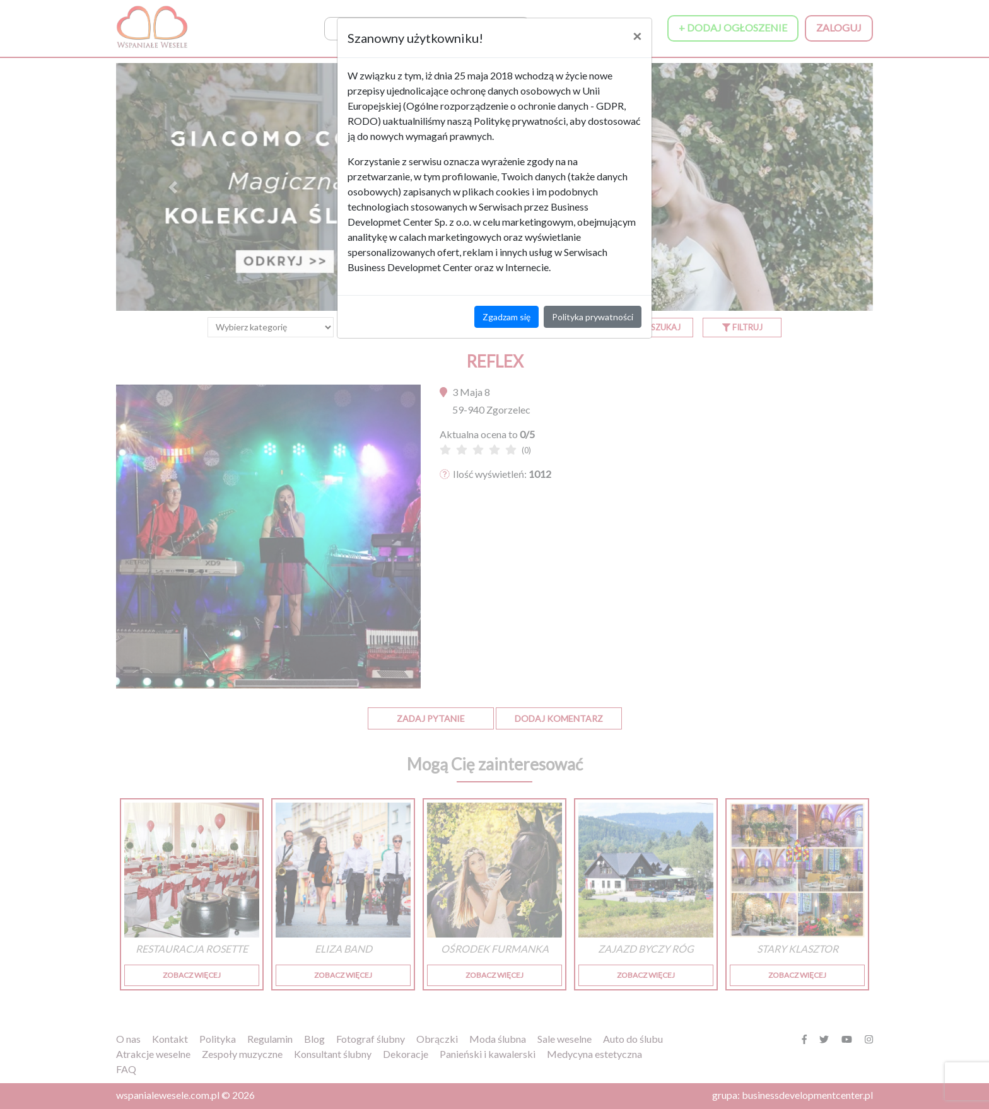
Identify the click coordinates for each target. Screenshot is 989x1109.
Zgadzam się (506, 316)
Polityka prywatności (592, 316)
